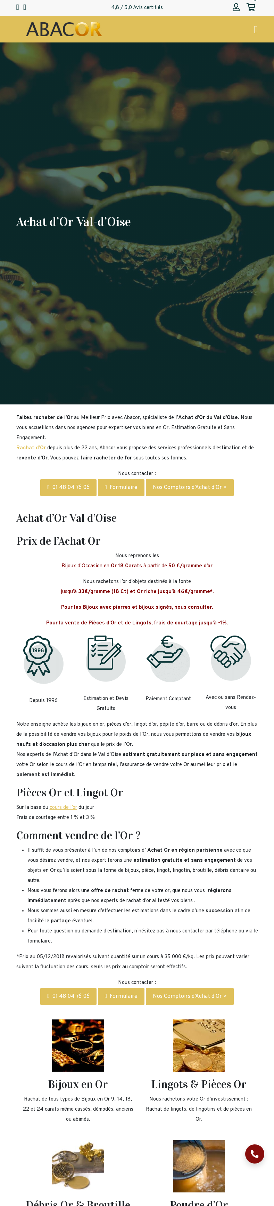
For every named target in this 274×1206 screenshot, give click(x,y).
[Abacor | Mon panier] (251, 8)
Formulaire (121, 487)
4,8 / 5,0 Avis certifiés (137, 8)
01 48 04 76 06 (68, 487)
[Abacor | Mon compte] (236, 8)
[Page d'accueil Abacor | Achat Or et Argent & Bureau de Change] (64, 29)
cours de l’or (63, 807)
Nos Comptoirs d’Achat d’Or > (190, 487)
